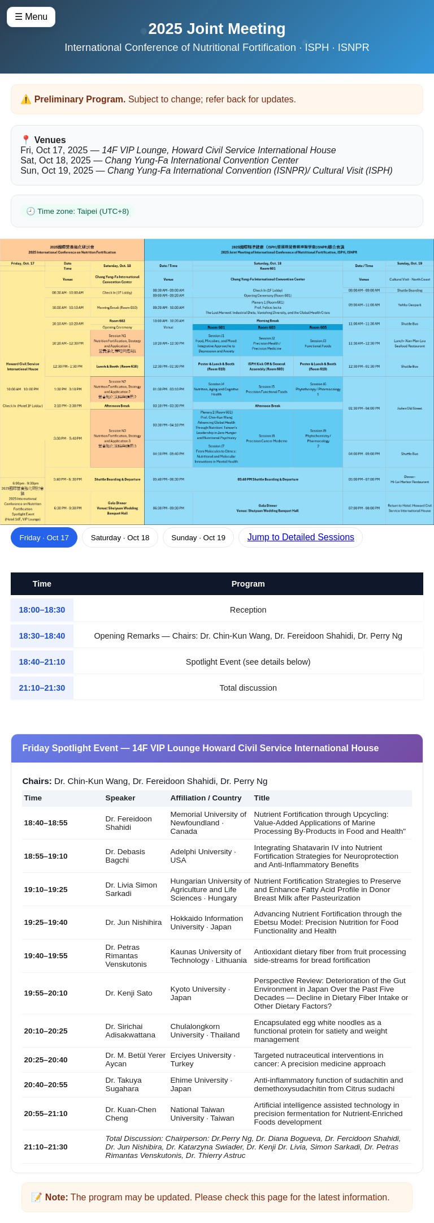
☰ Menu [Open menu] (31, 16)
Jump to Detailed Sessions (301, 537)
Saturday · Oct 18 (120, 537)
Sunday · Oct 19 (198, 537)
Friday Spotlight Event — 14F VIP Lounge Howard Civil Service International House (200, 748)
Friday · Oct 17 (44, 537)
